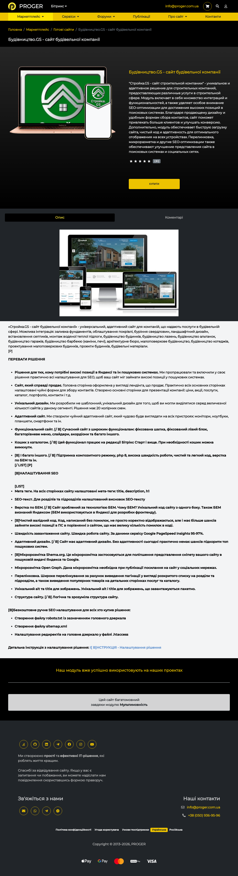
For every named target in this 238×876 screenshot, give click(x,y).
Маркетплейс (30, 17)
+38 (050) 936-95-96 (204, 815)
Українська (159, 829)
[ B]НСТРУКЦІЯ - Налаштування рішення (125, 647)
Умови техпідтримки (135, 829)
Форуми (106, 17)
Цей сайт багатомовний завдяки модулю (119, 702)
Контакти (213, 17)
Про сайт (177, 17)
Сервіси (70, 17)
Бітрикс (59, 6)
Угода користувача (107, 829)
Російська (175, 829)
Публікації (141, 17)
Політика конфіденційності (73, 829)
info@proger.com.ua (181, 6)
